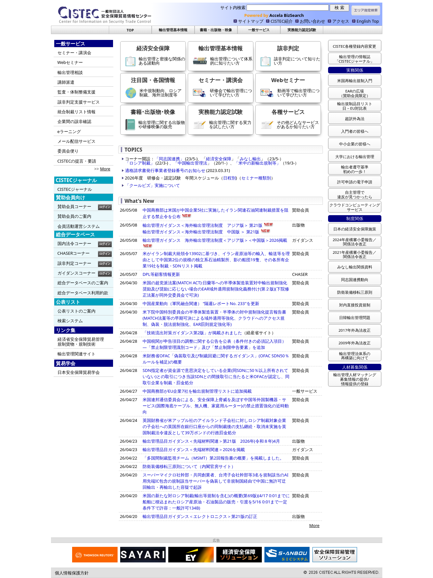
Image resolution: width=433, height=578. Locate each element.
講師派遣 (65, 82)
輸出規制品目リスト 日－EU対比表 (354, 106)
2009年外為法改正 (354, 342)
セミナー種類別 (256, 178)
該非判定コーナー (74, 263)
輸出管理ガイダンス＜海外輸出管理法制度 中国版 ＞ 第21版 (201, 232)
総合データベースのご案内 (82, 283)
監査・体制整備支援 (76, 92)
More (105, 169)
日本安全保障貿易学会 (78, 372)
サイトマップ (250, 21)
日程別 (229, 178)
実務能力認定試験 (301, 29)
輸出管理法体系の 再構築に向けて (354, 356)
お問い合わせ (312, 21)
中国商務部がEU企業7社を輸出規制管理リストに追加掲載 (197, 391)
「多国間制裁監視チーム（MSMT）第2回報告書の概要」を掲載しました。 (213, 458)
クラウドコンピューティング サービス (354, 207)
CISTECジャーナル (74, 189)
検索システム (70, 321)
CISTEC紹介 (282, 21)
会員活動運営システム (78, 226)
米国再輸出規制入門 (354, 80)
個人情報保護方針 (72, 573)
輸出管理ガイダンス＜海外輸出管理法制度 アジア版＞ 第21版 (208, 225)
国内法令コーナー (74, 243)
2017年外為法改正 (354, 330)
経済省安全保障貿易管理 (80, 339)
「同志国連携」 (170, 159)
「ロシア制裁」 (140, 163)
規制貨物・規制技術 (76, 344)
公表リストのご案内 (76, 311)
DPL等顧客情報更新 (161, 274)
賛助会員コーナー (74, 206)
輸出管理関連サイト (76, 354)
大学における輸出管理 (354, 156)
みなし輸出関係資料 (354, 266)
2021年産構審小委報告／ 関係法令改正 (354, 254)
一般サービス (259, 29)
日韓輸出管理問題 (354, 317)
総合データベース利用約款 (82, 293)
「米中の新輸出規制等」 (257, 163)
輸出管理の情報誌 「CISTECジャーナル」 (355, 59)
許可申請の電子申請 (354, 181)
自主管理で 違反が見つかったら (354, 194)
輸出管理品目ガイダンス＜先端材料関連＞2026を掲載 (194, 449)
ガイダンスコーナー (76, 273)
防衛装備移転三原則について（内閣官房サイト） (189, 466)
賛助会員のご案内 (74, 216)
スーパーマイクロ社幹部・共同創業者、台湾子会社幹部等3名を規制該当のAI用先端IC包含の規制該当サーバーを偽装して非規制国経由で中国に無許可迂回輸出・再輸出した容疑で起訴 (215, 481)
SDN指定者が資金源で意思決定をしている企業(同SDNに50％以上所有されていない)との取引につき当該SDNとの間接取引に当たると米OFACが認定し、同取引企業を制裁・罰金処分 (216, 376)
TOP (130, 30)
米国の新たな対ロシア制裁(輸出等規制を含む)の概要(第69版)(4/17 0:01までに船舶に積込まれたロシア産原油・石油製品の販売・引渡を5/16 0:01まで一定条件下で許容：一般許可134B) (216, 502)
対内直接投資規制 (356, 304)
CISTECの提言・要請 (76, 161)
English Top (368, 21)
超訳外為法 (354, 118)
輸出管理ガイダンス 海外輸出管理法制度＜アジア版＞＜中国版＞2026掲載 (215, 240)
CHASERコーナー (73, 253)
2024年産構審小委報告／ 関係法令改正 (354, 242)
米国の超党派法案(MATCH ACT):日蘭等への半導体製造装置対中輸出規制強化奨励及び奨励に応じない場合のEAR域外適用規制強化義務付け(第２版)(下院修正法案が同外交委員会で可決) (216, 289)
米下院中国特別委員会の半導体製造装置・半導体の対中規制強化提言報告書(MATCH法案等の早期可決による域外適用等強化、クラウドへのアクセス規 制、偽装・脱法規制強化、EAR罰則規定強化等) (214, 318)
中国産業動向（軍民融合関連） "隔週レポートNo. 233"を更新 (201, 303)
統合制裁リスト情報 (76, 112)
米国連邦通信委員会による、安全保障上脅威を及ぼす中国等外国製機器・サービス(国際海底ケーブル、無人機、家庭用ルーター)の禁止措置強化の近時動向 (216, 406)
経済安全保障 (218, 159)
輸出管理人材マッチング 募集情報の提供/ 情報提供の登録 (354, 379)
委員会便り (68, 151)
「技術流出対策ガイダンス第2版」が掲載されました (192, 333)
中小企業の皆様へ (354, 143)
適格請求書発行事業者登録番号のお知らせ (165, 170)
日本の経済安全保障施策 (354, 229)
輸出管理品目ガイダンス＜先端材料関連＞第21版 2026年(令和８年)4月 (211, 441)
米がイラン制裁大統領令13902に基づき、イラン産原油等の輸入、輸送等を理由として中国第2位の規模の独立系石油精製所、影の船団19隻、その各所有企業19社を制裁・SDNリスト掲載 (216, 260)
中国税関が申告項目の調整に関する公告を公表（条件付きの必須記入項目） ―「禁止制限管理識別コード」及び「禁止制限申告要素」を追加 (214, 344)
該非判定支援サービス (78, 102)
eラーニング (69, 131)
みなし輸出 (250, 159)
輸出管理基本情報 (173, 29)
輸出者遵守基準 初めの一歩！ (354, 169)
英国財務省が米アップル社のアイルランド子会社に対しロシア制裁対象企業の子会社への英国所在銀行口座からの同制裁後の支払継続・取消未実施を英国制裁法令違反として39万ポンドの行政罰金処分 (214, 426)
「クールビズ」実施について (152, 185)
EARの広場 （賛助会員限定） (354, 93)
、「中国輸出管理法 (187, 163)
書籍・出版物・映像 (216, 29)
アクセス (340, 21)
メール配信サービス (76, 141)
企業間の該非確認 (74, 121)
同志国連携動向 (354, 279)
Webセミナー (70, 62)
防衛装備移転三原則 (354, 292)
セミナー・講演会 (74, 52)
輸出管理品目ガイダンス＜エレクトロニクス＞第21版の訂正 (200, 516)
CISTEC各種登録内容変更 (354, 46)
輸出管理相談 (70, 72)
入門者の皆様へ (354, 131)
